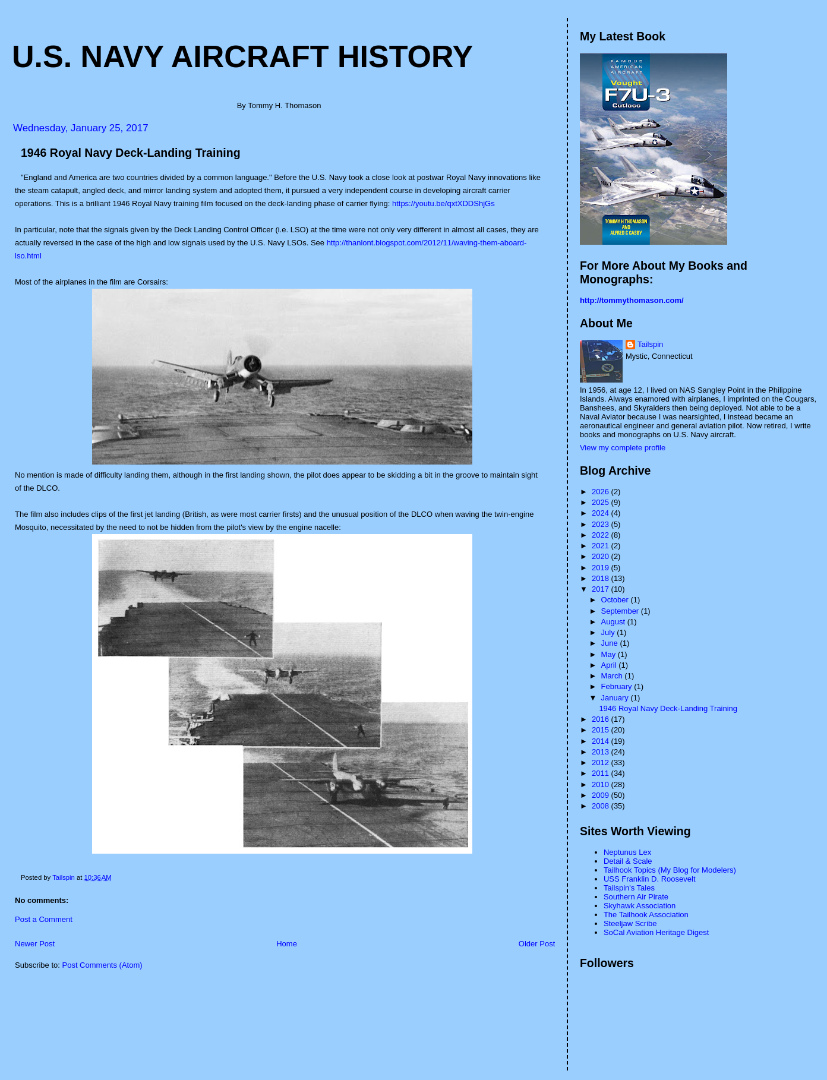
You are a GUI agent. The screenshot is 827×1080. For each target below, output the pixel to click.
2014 (601, 741)
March (613, 675)
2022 (601, 534)
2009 (601, 795)
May (609, 654)
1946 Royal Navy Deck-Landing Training (668, 708)
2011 (601, 773)
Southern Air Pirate (636, 896)
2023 (601, 524)
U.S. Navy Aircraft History (242, 56)
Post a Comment (43, 919)
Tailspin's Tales (629, 887)
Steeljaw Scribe (630, 923)
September (621, 611)
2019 (601, 567)
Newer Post (35, 943)
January (616, 697)
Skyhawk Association (640, 905)
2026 (601, 491)
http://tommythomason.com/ (632, 300)
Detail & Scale (628, 861)
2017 (601, 589)
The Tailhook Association (646, 914)
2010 (601, 784)
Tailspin (650, 344)
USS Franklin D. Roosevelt (650, 878)
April (610, 665)
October (616, 599)
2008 (601, 805)
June (610, 643)
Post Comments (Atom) (102, 965)
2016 (601, 719)
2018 (601, 578)
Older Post (537, 943)
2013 (601, 751)
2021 (601, 545)
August (614, 621)
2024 (601, 513)
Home (286, 943)
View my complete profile (622, 447)
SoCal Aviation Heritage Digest (656, 932)
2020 (601, 556)
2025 (601, 502)
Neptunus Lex (627, 852)
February (618, 686)
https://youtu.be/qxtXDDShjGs (443, 203)
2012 (601, 762)
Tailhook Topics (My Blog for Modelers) (670, 870)
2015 (601, 729)
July (609, 632)
